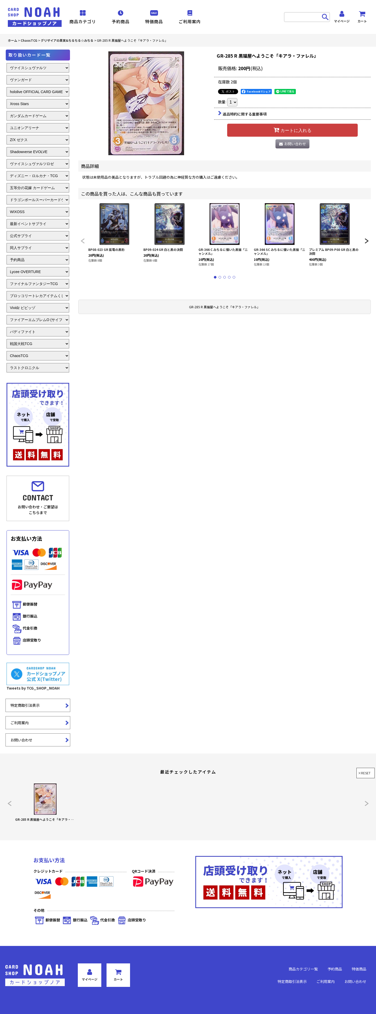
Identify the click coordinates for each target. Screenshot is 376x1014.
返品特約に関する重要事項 (242, 114)
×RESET (364, 773)
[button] (82, 241)
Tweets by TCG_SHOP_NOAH (33, 688)
